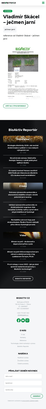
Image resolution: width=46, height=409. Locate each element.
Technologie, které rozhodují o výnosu (23, 343)
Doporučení (23, 139)
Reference (23, 340)
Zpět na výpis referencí (16, 106)
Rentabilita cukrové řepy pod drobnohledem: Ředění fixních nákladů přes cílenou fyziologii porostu (23, 222)
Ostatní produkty (23, 363)
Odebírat (36, 396)
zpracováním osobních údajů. (30, 400)
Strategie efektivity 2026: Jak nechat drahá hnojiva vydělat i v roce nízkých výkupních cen (23, 147)
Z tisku (23, 186)
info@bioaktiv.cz (23, 315)
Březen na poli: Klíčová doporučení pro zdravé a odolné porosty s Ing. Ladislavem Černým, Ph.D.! (23, 254)
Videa (23, 235)
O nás (23, 334)
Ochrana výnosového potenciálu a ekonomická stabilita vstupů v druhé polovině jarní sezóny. (23, 194)
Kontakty (23, 337)
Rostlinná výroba (23, 357)
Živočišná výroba (23, 360)
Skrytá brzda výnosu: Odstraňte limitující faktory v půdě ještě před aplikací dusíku (23, 160)
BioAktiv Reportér (23, 279)
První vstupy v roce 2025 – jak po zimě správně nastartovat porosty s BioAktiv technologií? (23, 266)
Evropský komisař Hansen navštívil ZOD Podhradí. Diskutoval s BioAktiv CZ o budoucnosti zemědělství (23, 173)
